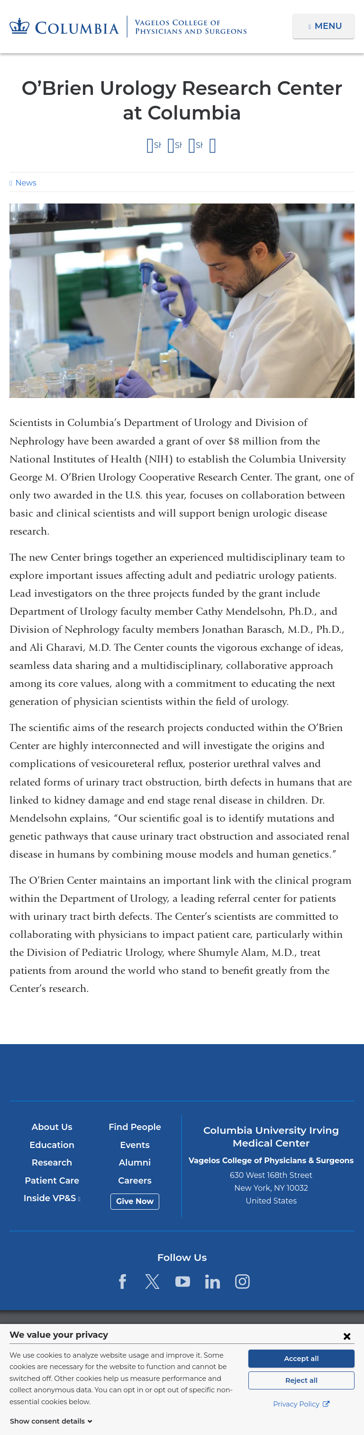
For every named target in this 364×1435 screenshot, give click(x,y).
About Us (53, 1127)
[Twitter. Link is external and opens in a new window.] (152, 1281)
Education (52, 1145)
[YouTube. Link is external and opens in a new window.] (183, 1281)
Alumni (135, 1163)
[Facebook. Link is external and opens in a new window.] (122, 1281)
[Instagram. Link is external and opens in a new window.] (242, 1281)
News (24, 183)
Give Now (135, 1202)
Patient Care (52, 1180)
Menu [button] (329, 26)
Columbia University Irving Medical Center (68, 1072)
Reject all (301, 1392)
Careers (135, 1180)
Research (52, 1163)
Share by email (213, 146)
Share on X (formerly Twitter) (178, 145)
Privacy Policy (301, 1416)
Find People (135, 1127)
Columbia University (201, 1329)
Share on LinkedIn (199, 145)
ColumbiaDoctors (294, 1072)
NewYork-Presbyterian (181, 1077)
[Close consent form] (347, 1347)
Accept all (301, 1370)
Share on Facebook (157, 145)
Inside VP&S (52, 1199)
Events (135, 1145)
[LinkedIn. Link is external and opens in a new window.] (212, 1281)
